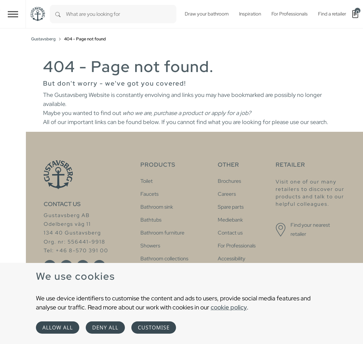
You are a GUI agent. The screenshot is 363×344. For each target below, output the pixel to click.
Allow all (57, 327)
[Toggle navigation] (13, 14)
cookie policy (229, 307)
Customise (154, 327)
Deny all (105, 327)
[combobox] (121, 14)
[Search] (58, 14)
